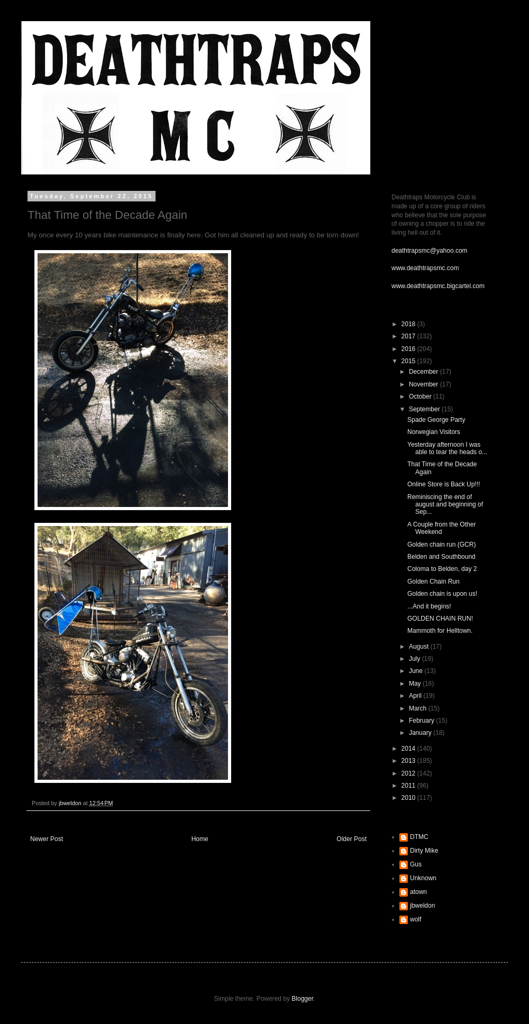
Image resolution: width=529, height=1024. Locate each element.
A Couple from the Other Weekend (441, 528)
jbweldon (422, 905)
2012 (409, 773)
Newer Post (46, 839)
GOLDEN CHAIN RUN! (440, 618)
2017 (409, 336)
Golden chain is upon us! (442, 593)
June (416, 671)
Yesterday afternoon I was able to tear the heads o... (447, 448)
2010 (409, 797)
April (416, 695)
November (424, 384)
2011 (409, 785)
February (422, 720)
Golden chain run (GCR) (441, 544)
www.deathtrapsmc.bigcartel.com (438, 286)
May (416, 683)
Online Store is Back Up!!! (443, 484)
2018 (409, 324)
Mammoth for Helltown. (439, 630)
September (425, 409)
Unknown (423, 878)
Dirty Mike (424, 850)
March (418, 708)
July (415, 658)
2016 (409, 349)
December (424, 371)
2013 (409, 760)
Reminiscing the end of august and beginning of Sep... (445, 504)
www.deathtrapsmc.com (425, 268)
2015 (409, 361)
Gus (416, 864)
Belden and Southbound (441, 556)
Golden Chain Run (433, 581)
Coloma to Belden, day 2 (442, 569)
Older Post (351, 839)
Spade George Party (436, 419)
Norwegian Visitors (433, 432)
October (421, 396)
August (420, 646)
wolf (415, 919)
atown (418, 892)
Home (199, 839)
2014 (409, 748)
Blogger (302, 998)
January (421, 732)
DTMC (419, 837)
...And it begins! (429, 606)
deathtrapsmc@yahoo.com (429, 250)
